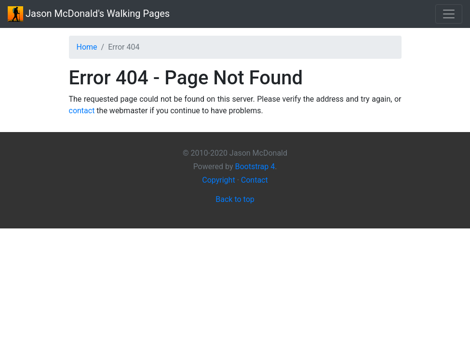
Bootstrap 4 (255, 166)
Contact (254, 180)
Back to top (234, 199)
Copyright (218, 180)
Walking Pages (89, 14)
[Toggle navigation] (448, 14)
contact (82, 110)
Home (87, 47)
